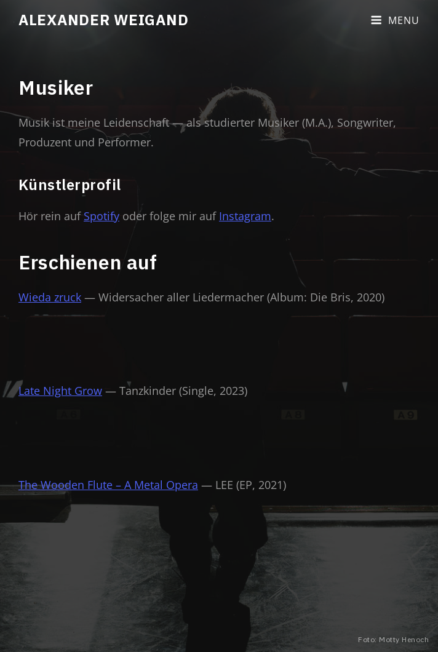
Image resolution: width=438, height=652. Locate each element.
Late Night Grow (60, 390)
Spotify (101, 216)
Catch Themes (363, 623)
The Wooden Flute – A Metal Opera (108, 484)
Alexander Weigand (103, 20)
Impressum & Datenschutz (242, 623)
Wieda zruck (49, 297)
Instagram (245, 216)
